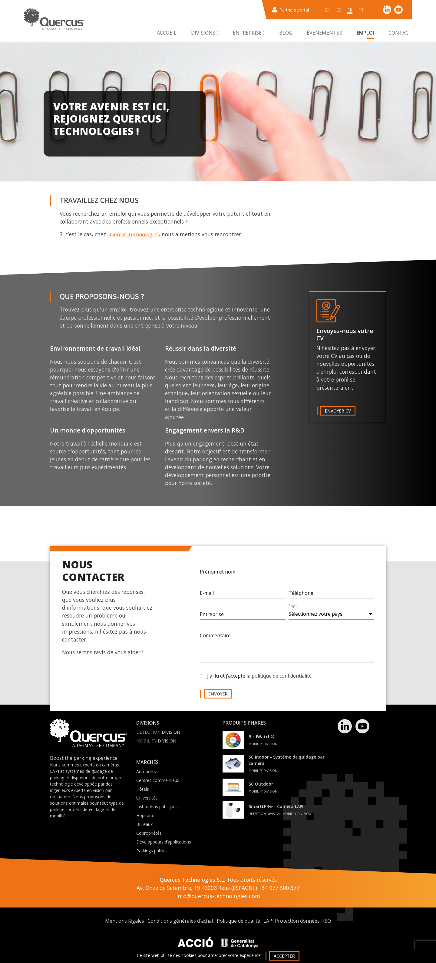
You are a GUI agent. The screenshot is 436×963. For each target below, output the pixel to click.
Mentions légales (124, 921)
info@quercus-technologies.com (218, 896)
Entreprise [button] (249, 32)
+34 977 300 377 (279, 887)
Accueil (167, 32)
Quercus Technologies (133, 234)
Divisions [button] (204, 32)
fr (349, 10)
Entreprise (212, 617)
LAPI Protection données (291, 921)
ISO (327, 921)
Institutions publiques (157, 807)
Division (158, 732)
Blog (285, 32)
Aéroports (146, 771)
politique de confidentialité (282, 678)
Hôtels (142, 789)
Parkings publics (151, 851)
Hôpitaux (145, 815)
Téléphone (301, 595)
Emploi (365, 32)
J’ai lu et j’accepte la (259, 678)
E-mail (207, 595)
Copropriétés (149, 833)
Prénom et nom (217, 574)
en (327, 10)
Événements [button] (324, 32)
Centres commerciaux (157, 780)
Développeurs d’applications (163, 842)
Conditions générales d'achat (180, 921)
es (338, 10)
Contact (400, 32)
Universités (147, 798)
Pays (292, 608)
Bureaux (144, 824)
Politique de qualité (238, 921)
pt (361, 10)
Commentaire (215, 638)
